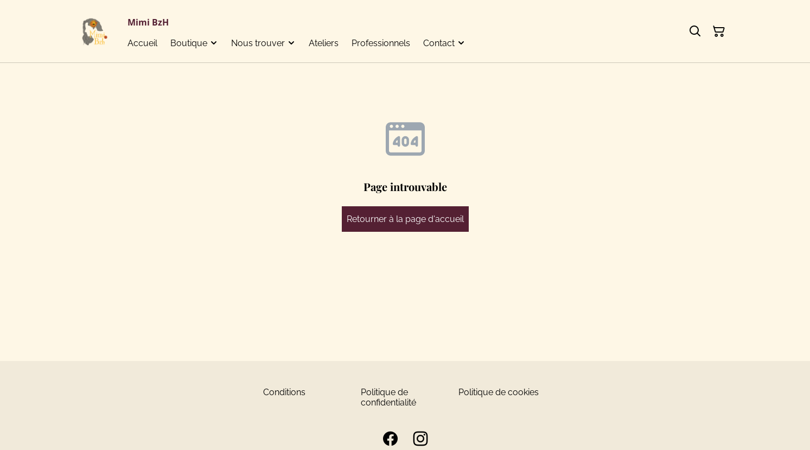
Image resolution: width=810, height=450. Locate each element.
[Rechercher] (695, 31)
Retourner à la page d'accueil (405, 219)
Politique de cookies (498, 392)
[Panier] (719, 31)
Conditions (284, 392)
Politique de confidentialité (388, 397)
